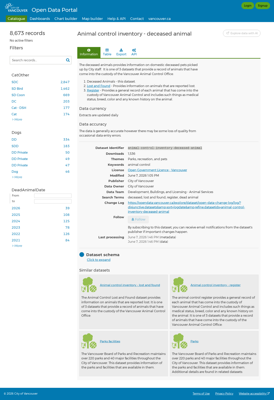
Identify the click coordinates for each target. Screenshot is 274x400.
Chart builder (65, 19)
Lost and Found (98, 86)
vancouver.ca (159, 19)
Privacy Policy (224, 393)
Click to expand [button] (99, 259)
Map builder (92, 19)
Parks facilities (110, 341)
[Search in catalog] (67, 60)
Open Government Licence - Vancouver (157, 170)
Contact (137, 19)
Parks (194, 341)
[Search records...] (40, 60)
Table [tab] (107, 52)
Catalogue (16, 19)
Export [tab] (121, 52)
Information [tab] (89, 52)
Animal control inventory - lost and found (130, 284)
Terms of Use (201, 393)
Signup (262, 5)
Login (247, 5)
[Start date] (52, 196)
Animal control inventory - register (216, 284)
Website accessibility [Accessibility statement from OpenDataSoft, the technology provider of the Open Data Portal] (254, 393)
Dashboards (40, 19)
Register (93, 90)
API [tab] (134, 52)
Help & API (116, 19)
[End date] (52, 201)
